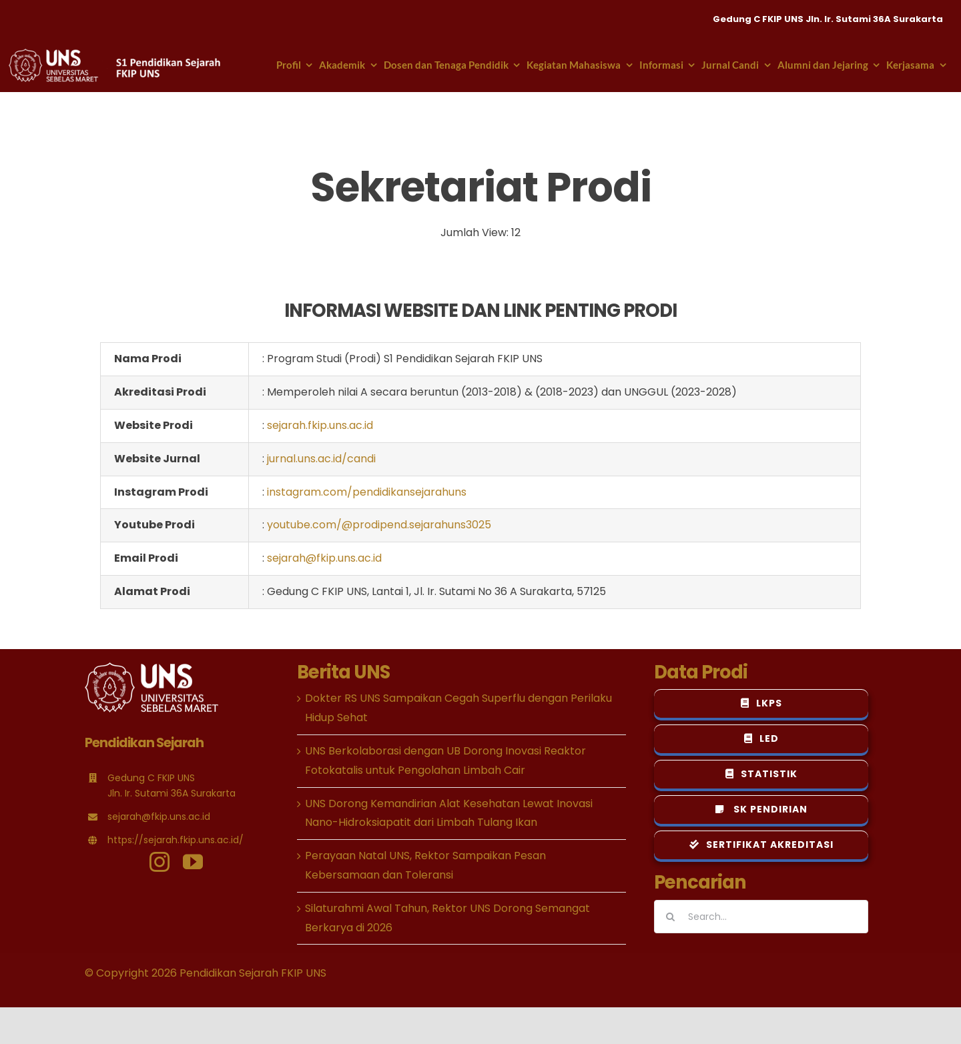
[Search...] (761, 916)
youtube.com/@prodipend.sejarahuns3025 (379, 524)
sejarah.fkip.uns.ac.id (320, 425)
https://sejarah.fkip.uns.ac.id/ (175, 840)
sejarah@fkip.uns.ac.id (324, 558)
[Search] (670, 916)
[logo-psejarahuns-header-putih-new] (116, 53)
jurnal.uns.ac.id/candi (321, 458)
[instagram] (159, 862)
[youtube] (193, 862)
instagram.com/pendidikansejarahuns (366, 492)
